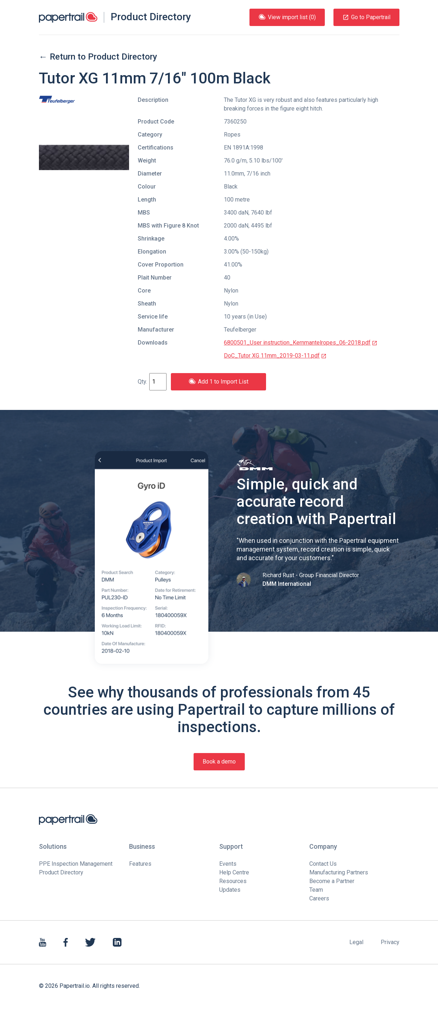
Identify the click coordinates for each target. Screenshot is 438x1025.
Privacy (390, 942)
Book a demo (219, 761)
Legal (356, 942)
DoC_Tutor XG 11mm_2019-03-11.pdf (275, 355)
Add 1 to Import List (218, 381)
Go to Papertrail (366, 17)
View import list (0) (287, 17)
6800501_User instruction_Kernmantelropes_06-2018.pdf (300, 342)
